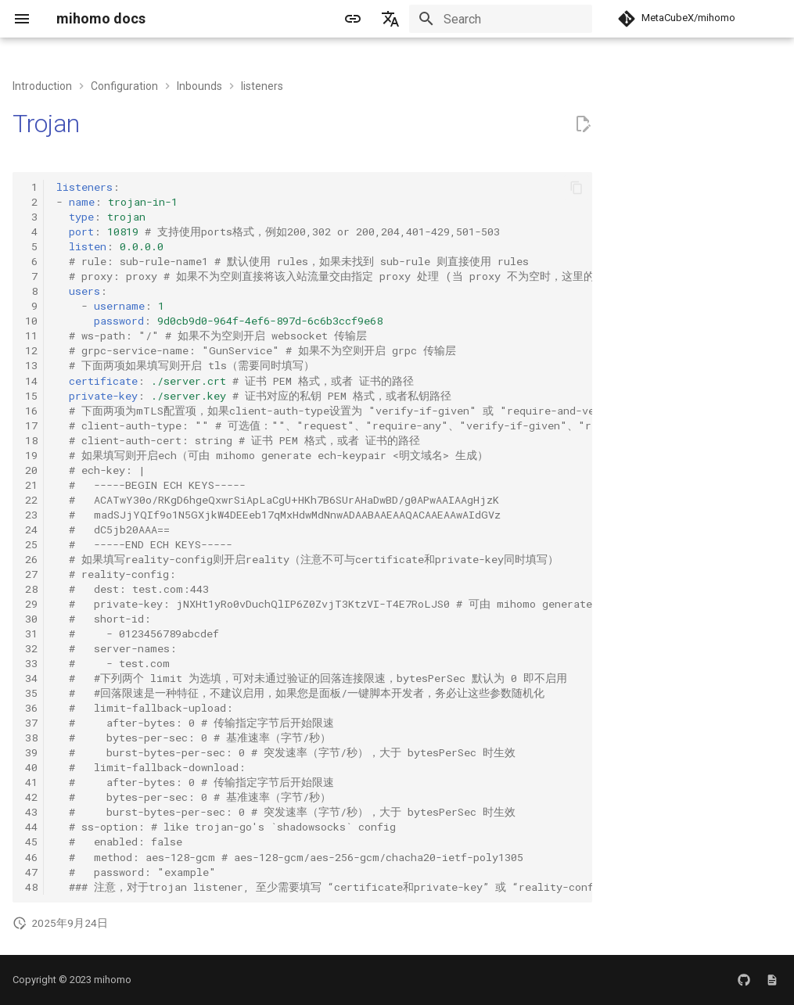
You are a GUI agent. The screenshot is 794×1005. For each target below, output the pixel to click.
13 (31, 365)
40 (31, 767)
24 (31, 529)
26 (31, 559)
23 (31, 515)
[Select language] (390, 18)
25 (31, 544)
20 (31, 470)
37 (31, 723)
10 (31, 321)
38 (31, 737)
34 (31, 678)
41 (31, 782)
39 (31, 752)
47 (31, 872)
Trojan (46, 123)
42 (31, 797)
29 (31, 604)
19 (31, 455)
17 (31, 425)
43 (31, 812)
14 (31, 381)
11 (31, 335)
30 (31, 619)
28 (31, 589)
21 (31, 485)
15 (31, 396)
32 (31, 648)
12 (31, 350)
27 (31, 574)
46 (31, 857)
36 (31, 708)
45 (31, 842)
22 (31, 500)
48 (31, 887)
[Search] (500, 19)
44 (31, 827)
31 (31, 633)
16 (31, 411)
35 (31, 693)
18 (31, 440)
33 (31, 663)
